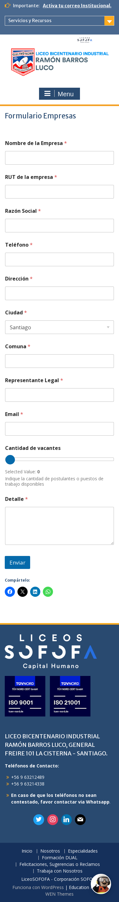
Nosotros (50, 851)
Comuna (17, 347)
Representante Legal (34, 380)
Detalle (16, 499)
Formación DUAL (59, 858)
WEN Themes (59, 894)
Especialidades (83, 851)
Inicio (27, 851)
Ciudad (16, 313)
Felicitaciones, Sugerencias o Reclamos (59, 864)
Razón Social (23, 211)
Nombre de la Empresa (36, 143)
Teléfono (19, 245)
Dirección (19, 279)
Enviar (17, 562)
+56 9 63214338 (27, 784)
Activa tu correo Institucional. (77, 6)
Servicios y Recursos (29, 20)
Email (14, 414)
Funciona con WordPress (38, 887)
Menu (59, 94)
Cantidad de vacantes (33, 448)
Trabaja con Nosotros (60, 871)
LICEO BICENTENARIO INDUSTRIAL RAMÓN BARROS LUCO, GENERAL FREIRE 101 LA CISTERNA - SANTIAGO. (56, 745)
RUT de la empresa (31, 177)
